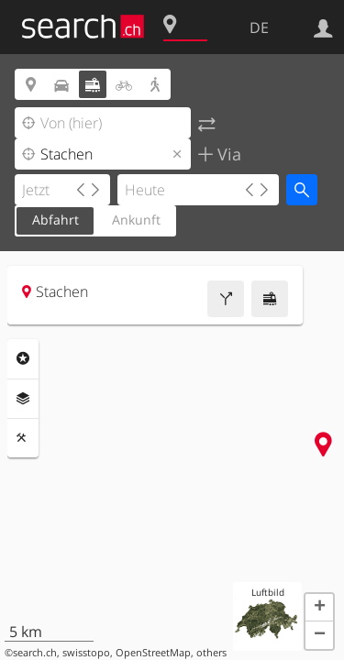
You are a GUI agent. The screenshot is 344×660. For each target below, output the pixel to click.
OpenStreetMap (153, 652)
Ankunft (136, 219)
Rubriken (23, 358)
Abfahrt (55, 219)
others (211, 652)
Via (227, 154)
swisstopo (86, 652)
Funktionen (23, 438)
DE (259, 27)
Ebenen (23, 399)
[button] (319, 608)
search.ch (35, 652)
